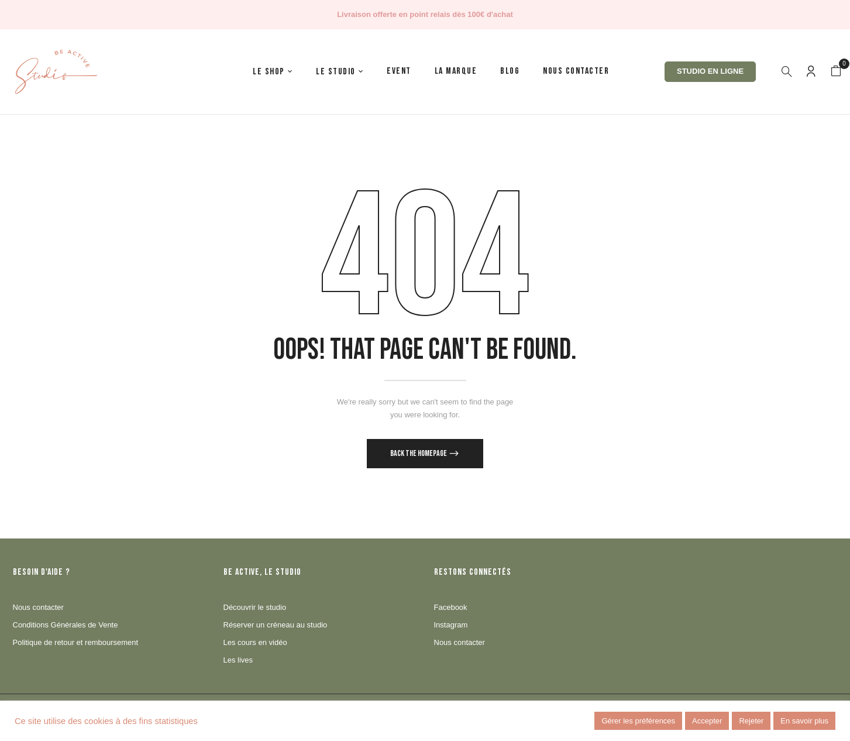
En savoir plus (804, 720)
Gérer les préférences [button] (638, 720)
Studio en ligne (710, 71)
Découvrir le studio (255, 607)
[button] (836, 71)
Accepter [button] (707, 720)
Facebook (450, 607)
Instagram (451, 624)
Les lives (238, 660)
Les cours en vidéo (255, 642)
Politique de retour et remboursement (76, 642)
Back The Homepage (419, 453)
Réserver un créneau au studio (275, 624)
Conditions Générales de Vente (65, 624)
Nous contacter (38, 607)
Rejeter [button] (751, 720)
